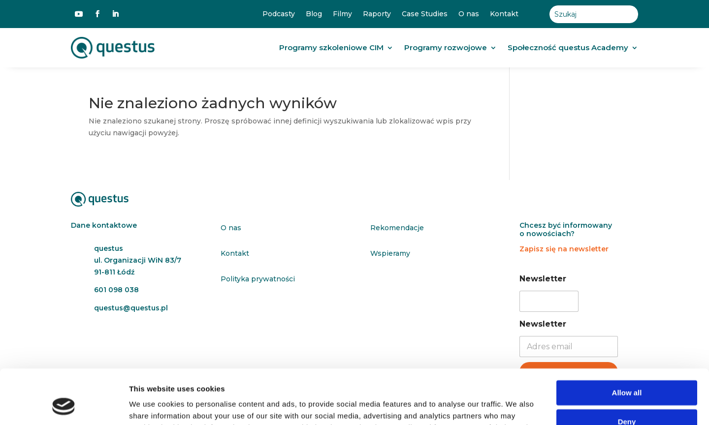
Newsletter (542, 278)
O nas (468, 14)
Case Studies (425, 14)
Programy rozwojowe (445, 47)
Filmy (342, 14)
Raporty (377, 14)
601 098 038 (116, 289)
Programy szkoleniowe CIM (331, 47)
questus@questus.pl (131, 308)
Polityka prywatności (258, 278)
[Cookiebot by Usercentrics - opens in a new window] (64, 405)
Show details (152, 405)
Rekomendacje (397, 227)
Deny (627, 372)
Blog (314, 14)
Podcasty (278, 14)
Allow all (627, 343)
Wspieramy (390, 253)
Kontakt (504, 14)
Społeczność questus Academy (568, 47)
